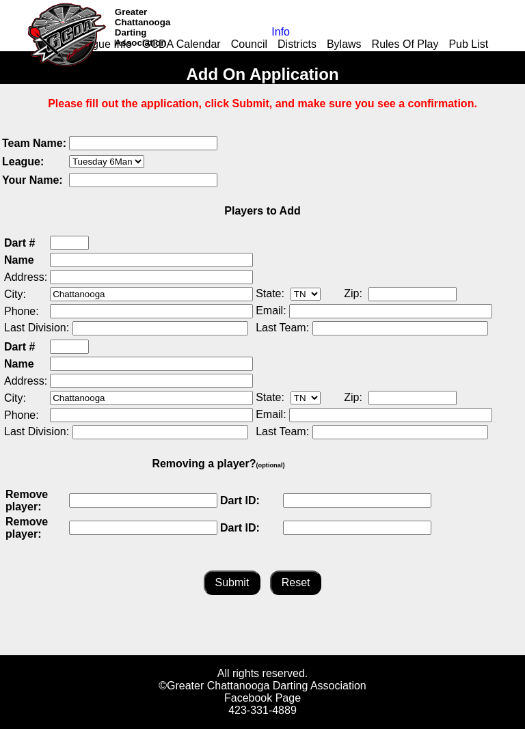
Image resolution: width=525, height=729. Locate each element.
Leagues (267, 56)
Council (249, 44)
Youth (312, 56)
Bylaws (344, 44)
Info (280, 32)
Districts (297, 44)
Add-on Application (154, 56)
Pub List (468, 44)
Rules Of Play (405, 44)
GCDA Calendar (181, 44)
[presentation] (324, 162)
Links (223, 56)
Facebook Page (262, 698)
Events (354, 56)
